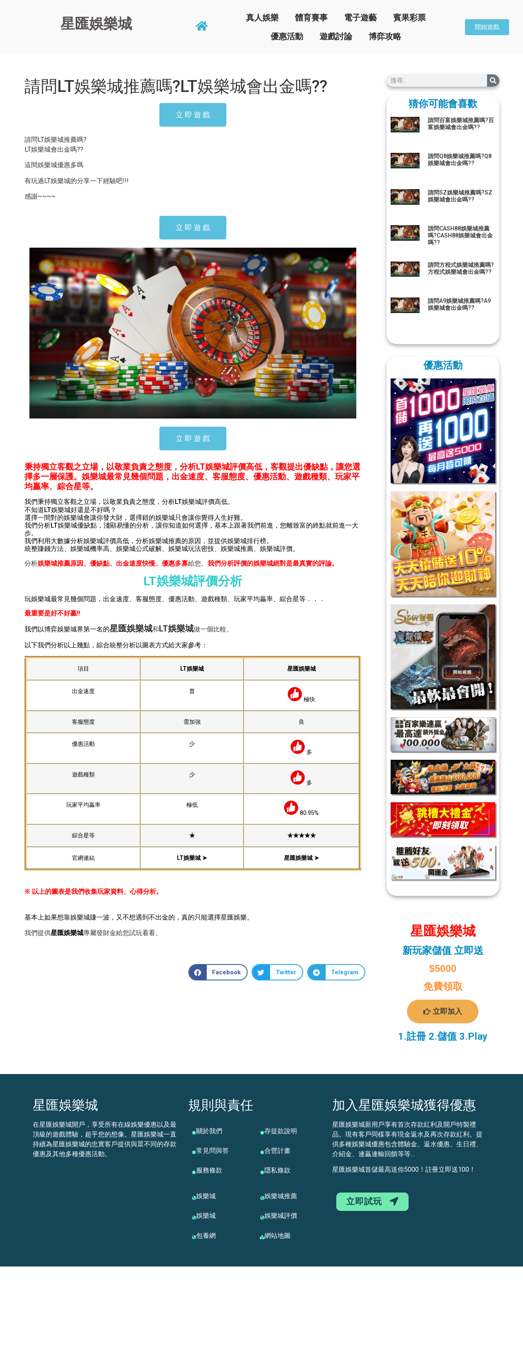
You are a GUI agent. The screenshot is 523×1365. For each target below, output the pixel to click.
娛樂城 (139, 628)
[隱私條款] (262, 1172)
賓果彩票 (409, 17)
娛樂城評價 (280, 1216)
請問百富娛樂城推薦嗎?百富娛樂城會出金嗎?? (461, 123)
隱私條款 (277, 1170)
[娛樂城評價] (262, 1217)
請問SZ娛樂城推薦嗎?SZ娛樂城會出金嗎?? (460, 196)
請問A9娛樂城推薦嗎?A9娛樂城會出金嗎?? (459, 304)
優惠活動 (286, 36)
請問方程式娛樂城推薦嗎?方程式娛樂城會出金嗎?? (461, 268)
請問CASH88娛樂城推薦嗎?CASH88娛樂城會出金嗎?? (460, 235)
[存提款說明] (262, 1132)
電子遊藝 (360, 17)
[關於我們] (194, 1132)
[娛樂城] (194, 1198)
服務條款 (209, 1170)
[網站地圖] (262, 1237)
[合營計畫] (262, 1152)
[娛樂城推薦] (262, 1198)
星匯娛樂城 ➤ (301, 858)
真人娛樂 (262, 17)
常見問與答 (212, 1151)
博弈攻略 (385, 36)
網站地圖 (277, 1236)
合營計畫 (277, 1151)
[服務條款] (194, 1172)
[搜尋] (493, 80)
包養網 (206, 1236)
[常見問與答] (194, 1152)
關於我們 (209, 1131)
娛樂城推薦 (280, 1196)
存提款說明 (280, 1131)
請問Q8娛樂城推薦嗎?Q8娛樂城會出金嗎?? (460, 159)
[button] (218, 972)
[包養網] (194, 1237)
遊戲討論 (336, 36)
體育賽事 (311, 17)
